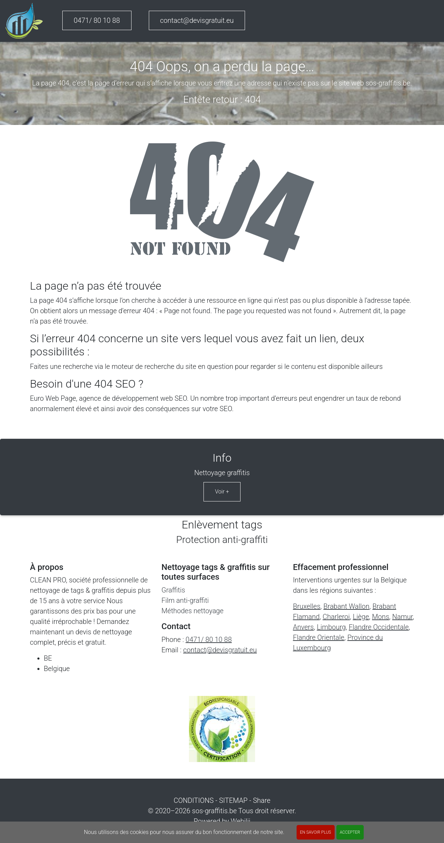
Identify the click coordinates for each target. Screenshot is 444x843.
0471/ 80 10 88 (97, 20)
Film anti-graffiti (185, 600)
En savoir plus (315, 832)
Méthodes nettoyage (193, 611)
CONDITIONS (194, 800)
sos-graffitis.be (214, 811)
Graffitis (173, 590)
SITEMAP (233, 800)
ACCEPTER (350, 832)
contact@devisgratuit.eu (197, 20)
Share (261, 800)
